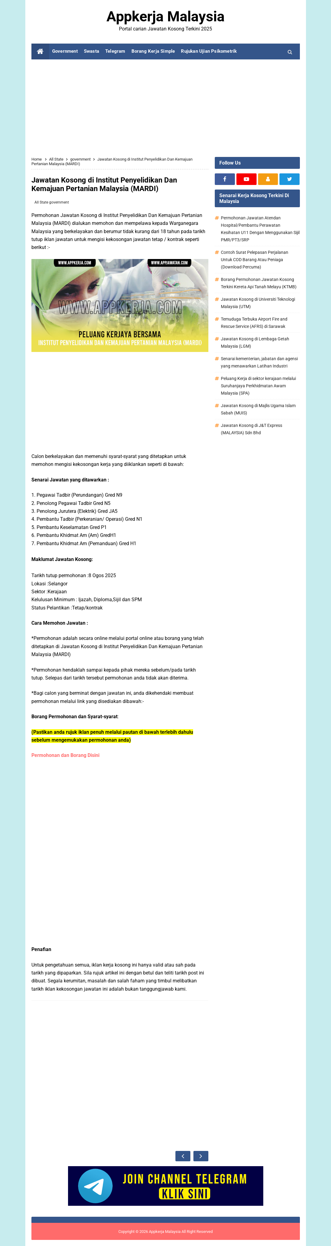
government (59, 202)
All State (41, 202)
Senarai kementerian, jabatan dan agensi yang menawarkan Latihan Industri (259, 362)
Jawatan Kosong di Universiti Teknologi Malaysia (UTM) (258, 303)
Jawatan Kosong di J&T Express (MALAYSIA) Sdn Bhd (251, 429)
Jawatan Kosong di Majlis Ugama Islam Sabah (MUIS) (258, 409)
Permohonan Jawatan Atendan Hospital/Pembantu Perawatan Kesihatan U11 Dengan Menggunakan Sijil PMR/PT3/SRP (260, 228)
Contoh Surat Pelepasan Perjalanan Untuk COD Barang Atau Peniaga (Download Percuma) (254, 259)
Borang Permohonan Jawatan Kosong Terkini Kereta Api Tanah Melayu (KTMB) (259, 283)
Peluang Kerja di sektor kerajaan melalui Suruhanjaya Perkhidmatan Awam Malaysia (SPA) (258, 386)
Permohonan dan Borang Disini (66, 755)
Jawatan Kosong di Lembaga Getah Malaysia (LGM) (255, 342)
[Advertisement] (165, 108)
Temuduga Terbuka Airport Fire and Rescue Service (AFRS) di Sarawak (254, 323)
